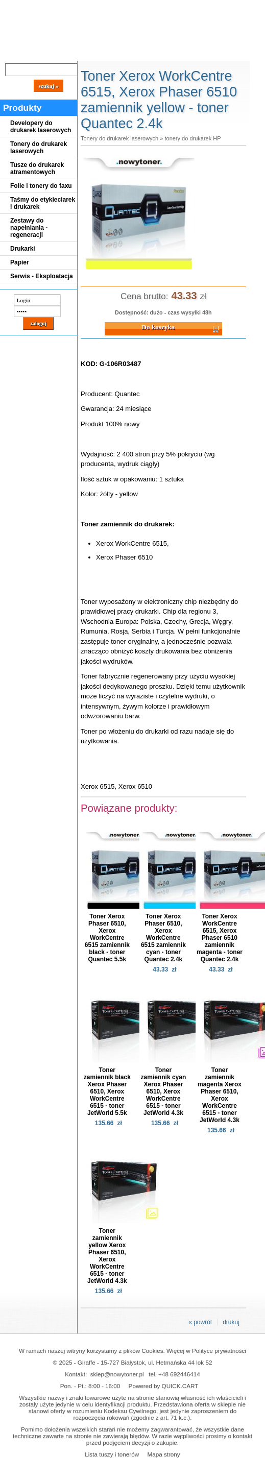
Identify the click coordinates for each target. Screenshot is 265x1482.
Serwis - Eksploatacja (41, 276)
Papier (19, 262)
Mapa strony (163, 1454)
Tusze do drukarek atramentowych (37, 168)
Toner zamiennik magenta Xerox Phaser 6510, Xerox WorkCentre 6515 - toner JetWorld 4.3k (220, 1095)
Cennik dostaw (62, 52)
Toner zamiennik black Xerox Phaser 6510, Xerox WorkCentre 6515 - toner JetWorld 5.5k (107, 1091)
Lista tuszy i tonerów (112, 1454)
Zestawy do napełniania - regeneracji (28, 227)
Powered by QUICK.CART (164, 1385)
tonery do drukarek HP (192, 138)
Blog (15, 52)
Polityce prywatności (219, 1350)
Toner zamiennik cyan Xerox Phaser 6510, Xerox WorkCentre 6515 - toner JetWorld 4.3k (163, 1091)
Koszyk (231, 7)
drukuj (231, 1322)
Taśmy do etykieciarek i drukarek (42, 203)
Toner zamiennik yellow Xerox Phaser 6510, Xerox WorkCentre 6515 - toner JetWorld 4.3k (107, 1255)
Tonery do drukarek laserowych (38, 147)
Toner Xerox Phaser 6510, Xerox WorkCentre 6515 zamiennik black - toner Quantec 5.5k (107, 938)
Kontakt (173, 52)
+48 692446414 (179, 1374)
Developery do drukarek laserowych (40, 126)
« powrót (200, 1322)
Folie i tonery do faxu (41, 185)
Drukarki (22, 248)
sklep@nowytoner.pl (117, 1374)
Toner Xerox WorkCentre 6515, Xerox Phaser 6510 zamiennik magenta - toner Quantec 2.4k (220, 938)
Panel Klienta (123, 52)
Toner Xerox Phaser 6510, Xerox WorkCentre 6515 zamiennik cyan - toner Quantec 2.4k (163, 938)
